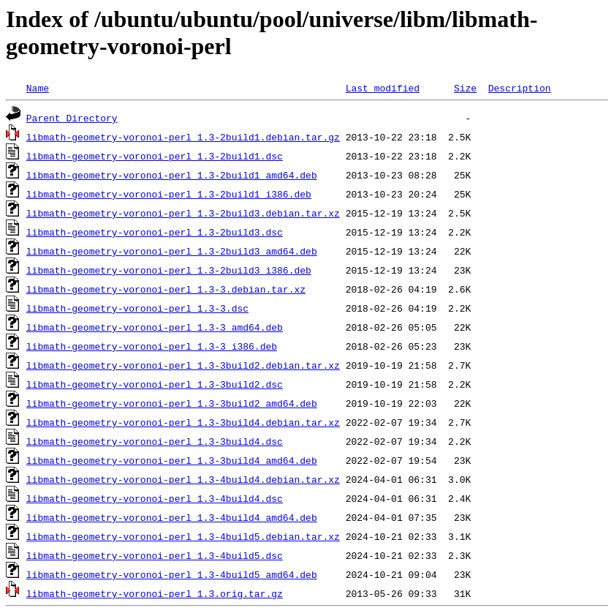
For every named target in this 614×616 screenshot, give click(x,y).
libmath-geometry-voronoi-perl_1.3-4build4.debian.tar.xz (183, 479)
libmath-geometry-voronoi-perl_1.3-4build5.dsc (154, 555)
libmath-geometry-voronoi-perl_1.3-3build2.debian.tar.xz (183, 365)
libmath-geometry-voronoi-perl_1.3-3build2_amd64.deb (171, 403)
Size (465, 87)
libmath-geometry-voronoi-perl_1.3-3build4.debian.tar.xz (183, 422)
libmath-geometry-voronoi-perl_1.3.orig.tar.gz (154, 593)
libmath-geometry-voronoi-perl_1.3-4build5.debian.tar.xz (183, 536)
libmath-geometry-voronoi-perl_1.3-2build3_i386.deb (168, 270)
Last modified (383, 87)
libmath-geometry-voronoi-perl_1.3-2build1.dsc (154, 155)
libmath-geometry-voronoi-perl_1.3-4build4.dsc (154, 498)
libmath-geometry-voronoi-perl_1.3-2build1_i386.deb (168, 193)
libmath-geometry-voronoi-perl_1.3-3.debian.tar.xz (166, 289)
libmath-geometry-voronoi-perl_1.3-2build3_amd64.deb (171, 251)
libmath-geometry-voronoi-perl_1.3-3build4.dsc (154, 441)
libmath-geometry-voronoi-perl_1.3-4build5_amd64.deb (171, 574)
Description (519, 87)
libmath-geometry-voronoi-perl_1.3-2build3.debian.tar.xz (183, 212)
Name (37, 87)
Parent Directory (72, 117)
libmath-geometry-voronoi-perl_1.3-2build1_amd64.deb (171, 174)
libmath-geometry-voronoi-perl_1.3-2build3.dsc (154, 231)
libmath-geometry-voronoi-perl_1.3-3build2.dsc (154, 384)
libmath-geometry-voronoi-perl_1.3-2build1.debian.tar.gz (183, 136)
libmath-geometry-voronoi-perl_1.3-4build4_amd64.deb (171, 517)
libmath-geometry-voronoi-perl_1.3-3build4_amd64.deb (171, 460)
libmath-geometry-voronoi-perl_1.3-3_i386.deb (151, 346)
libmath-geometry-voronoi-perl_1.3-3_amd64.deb (154, 327)
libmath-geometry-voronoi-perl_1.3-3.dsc (137, 308)
